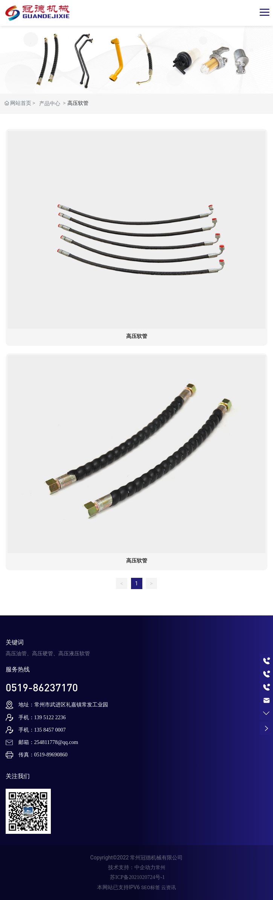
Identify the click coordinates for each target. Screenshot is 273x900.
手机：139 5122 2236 (42, 717)
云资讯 (168, 887)
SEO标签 (150, 887)
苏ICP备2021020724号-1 (137, 877)
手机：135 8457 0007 (42, 730)
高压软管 (136, 336)
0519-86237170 (42, 687)
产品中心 (49, 103)
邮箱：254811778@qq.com (48, 742)
